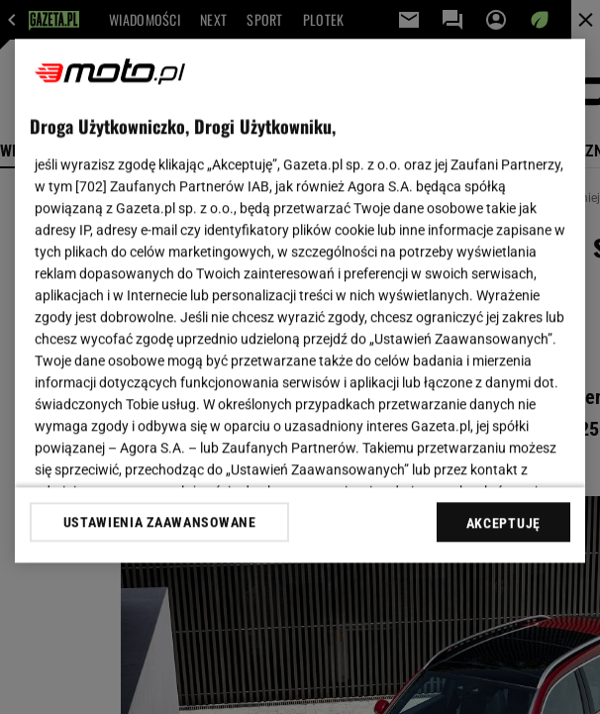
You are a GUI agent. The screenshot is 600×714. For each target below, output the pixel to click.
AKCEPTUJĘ (503, 523)
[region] (300, 300)
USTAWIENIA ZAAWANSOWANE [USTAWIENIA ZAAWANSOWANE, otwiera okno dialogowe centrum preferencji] (159, 522)
